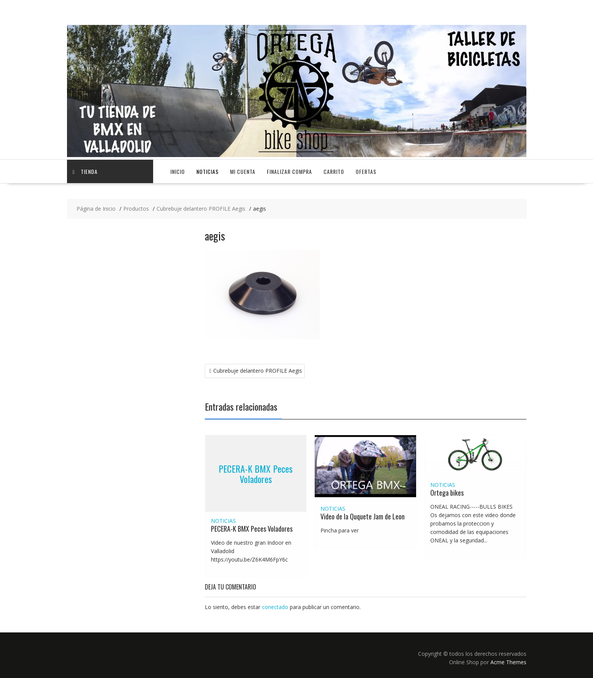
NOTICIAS (207, 171)
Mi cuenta (242, 171)
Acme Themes (508, 662)
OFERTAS (366, 171)
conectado (275, 607)
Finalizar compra (289, 171)
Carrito (333, 171)
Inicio (177, 171)
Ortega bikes (447, 493)
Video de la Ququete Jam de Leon (362, 516)
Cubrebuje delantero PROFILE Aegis (257, 370)
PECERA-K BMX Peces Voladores (255, 473)
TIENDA (85, 171)
